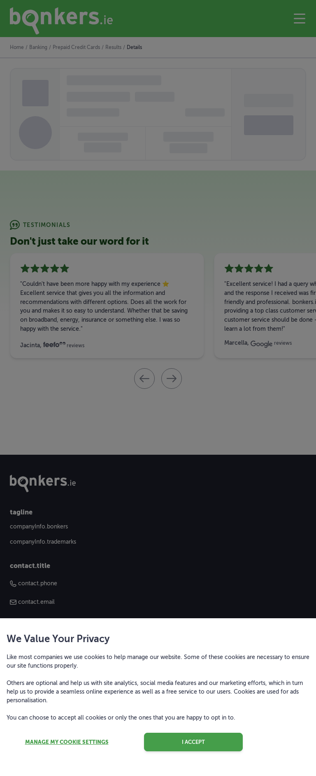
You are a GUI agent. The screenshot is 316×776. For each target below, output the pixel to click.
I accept (193, 742)
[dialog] (158, 388)
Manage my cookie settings (67, 742)
